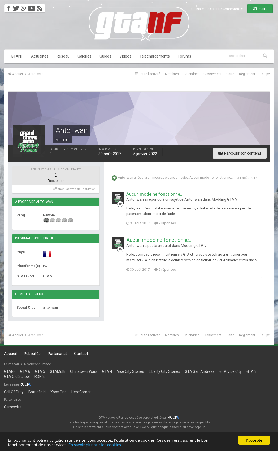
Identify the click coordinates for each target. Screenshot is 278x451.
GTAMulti (57, 371)
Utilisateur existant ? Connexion (217, 9)
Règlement (247, 74)
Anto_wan (125, 178)
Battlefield (37, 392)
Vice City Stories (130, 371)
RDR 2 (39, 376)
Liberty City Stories (164, 371)
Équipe (265, 74)
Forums (184, 56)
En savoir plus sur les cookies (94, 445)
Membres (172, 74)
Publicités (32, 353)
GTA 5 (40, 371)
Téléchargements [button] (155, 56)
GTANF (17, 56)
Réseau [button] (63, 56)
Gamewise (13, 407)
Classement (212, 74)
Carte (230, 74)
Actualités (40, 56)
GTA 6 (25, 371)
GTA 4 (107, 371)
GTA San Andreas (200, 371)
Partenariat (57, 353)
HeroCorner (81, 392)
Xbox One (58, 392)
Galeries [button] (84, 56)
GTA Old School (17, 376)
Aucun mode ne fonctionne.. (211, 178)
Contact (81, 353)
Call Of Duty (14, 392)
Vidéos (125, 56)
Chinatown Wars (83, 371)
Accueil (10, 353)
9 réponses (165, 223)
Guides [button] (105, 56)
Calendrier (191, 74)
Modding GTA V (224, 199)
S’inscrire (260, 9)
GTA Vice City (230, 371)
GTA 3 (251, 371)
